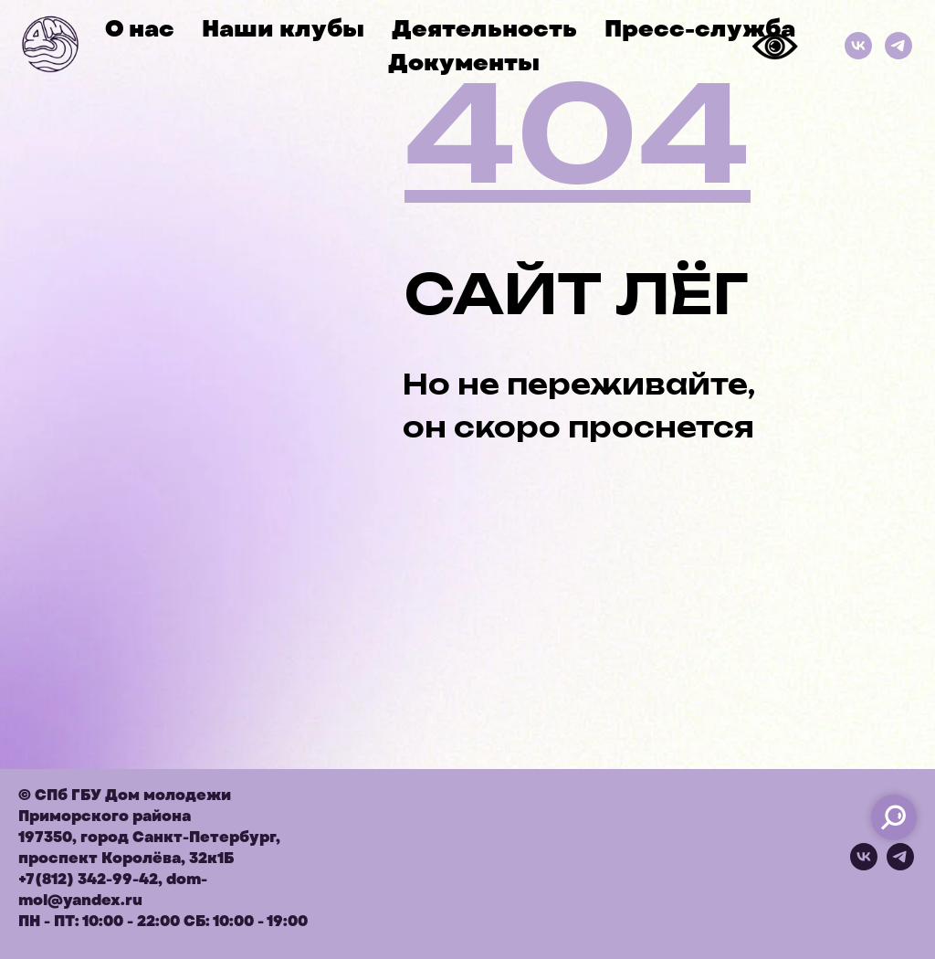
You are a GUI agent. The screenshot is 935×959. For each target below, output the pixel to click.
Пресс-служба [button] (699, 29)
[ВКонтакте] (858, 45)
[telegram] (900, 865)
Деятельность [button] (484, 29)
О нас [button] (139, 29)
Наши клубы (283, 29)
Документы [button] (464, 62)
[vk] (863, 865)
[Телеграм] (898, 45)
